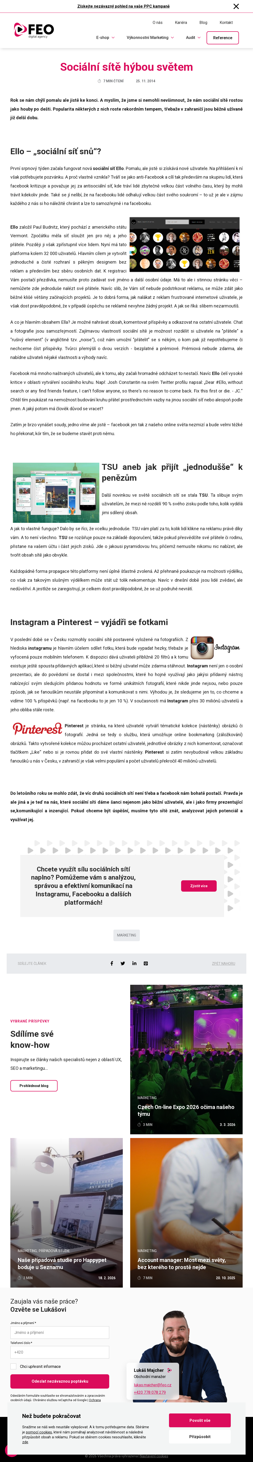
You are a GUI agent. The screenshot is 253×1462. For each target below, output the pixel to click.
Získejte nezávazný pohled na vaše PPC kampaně (123, 6)
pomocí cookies (39, 1432)
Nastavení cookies (154, 1456)
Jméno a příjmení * (23, 1323)
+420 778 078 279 (150, 1392)
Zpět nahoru (223, 964)
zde (25, 1442)
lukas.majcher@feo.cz (152, 1385)
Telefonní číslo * (21, 1343)
